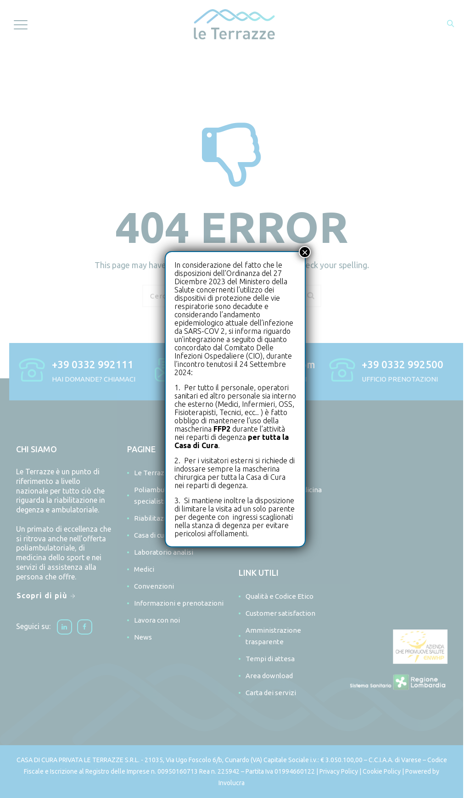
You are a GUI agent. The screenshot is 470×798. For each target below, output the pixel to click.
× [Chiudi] (305, 252)
